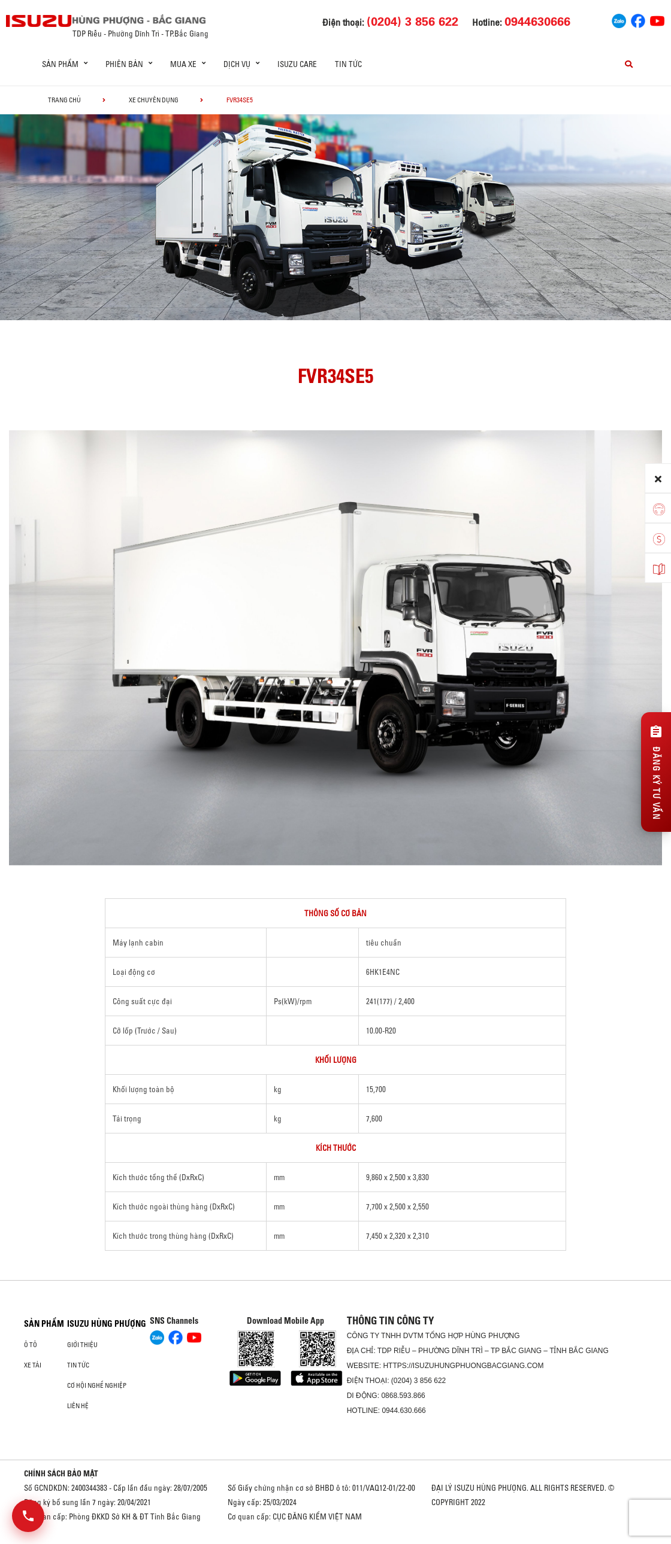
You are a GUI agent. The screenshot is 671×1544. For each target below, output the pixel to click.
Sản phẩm (44, 1323)
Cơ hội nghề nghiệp (96, 1385)
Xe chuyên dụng (154, 100)
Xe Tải (32, 1365)
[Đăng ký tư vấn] (656, 772)
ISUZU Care (297, 64)
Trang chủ (64, 100)
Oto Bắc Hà (335, 1539)
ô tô (30, 1345)
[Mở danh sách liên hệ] (28, 1516)
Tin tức (348, 64)
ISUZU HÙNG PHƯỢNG (106, 1323)
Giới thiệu (82, 1345)
